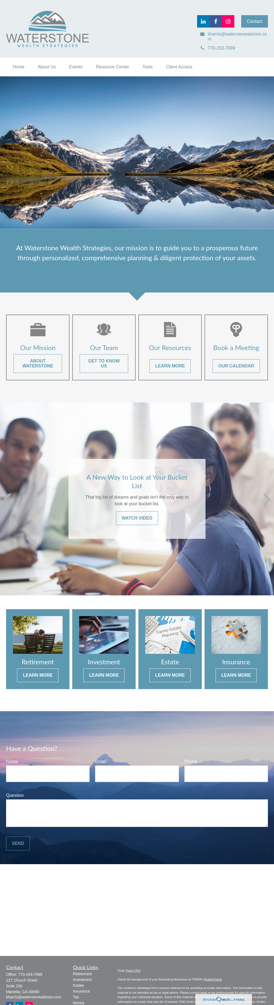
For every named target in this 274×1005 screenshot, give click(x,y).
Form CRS (133, 970)
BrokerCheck (213, 979)
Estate (78, 985)
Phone (190, 761)
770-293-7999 (30, 974)
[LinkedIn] (203, 21)
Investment (82, 979)
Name (12, 761)
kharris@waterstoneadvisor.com (33, 997)
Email (100, 761)
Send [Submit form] (18, 843)
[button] (18, 67)
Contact (254, 21)
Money (79, 1003)
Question (15, 795)
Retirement (82, 974)
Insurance (81, 991)
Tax (76, 997)
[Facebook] (215, 21)
